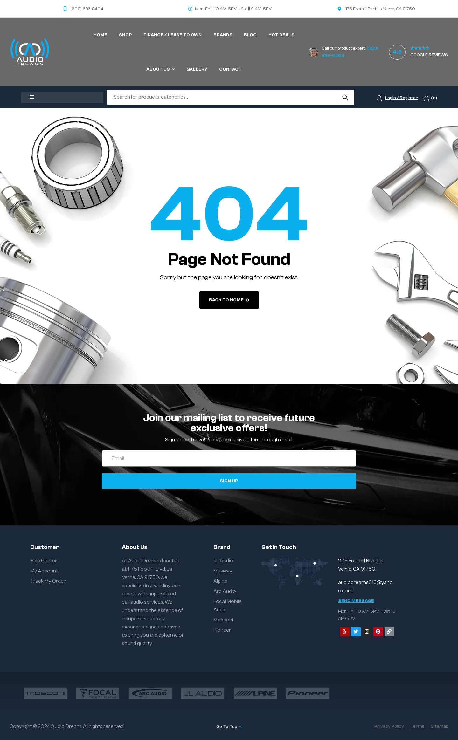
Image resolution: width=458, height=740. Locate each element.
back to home (229, 300)
